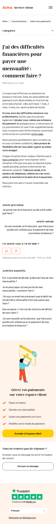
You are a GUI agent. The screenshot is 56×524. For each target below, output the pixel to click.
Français (28, 510)
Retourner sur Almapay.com (22, 517)
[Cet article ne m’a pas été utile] (16, 251)
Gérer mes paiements (40, 21)
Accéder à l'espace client (28, 433)
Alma (4, 21)
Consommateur (18, 21)
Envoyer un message (28, 466)
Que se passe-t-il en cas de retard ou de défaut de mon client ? (27, 311)
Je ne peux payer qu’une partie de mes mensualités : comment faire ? (22, 289)
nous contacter (10, 159)
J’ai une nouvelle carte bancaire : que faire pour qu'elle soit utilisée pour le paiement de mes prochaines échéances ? (29, 230)
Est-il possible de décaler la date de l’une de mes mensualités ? (27, 279)
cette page (37, 134)
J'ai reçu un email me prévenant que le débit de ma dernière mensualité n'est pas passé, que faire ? (27, 300)
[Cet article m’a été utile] (6, 251)
